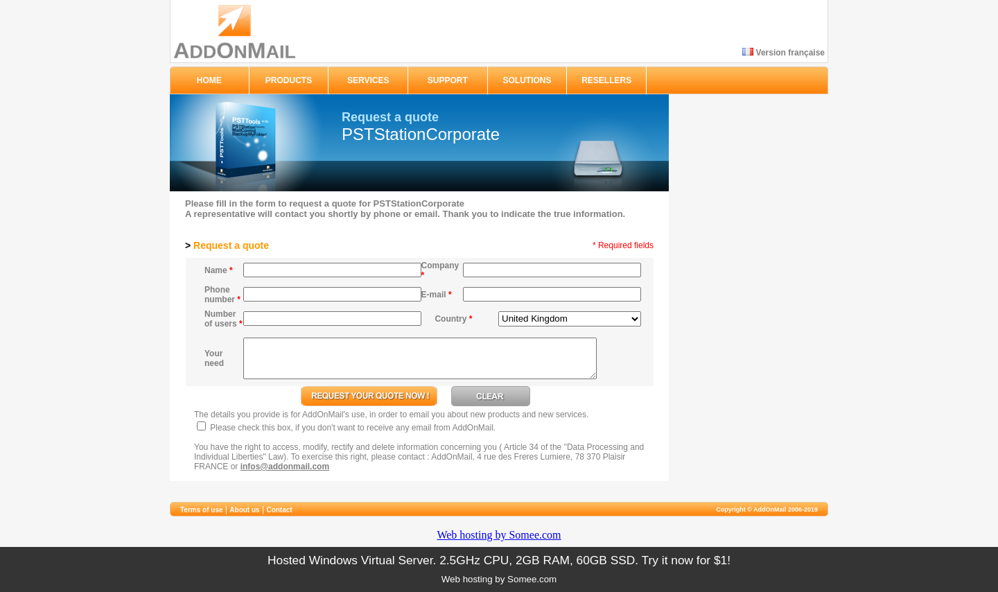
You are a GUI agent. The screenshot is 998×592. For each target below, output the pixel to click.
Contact (279, 510)
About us (244, 510)
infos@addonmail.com (284, 466)
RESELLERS (606, 80)
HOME (209, 80)
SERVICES (368, 80)
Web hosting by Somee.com (499, 535)
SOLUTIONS (527, 80)
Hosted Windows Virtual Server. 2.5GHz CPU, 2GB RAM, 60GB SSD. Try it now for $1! (499, 560)
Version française (783, 53)
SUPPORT (448, 80)
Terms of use (201, 510)
